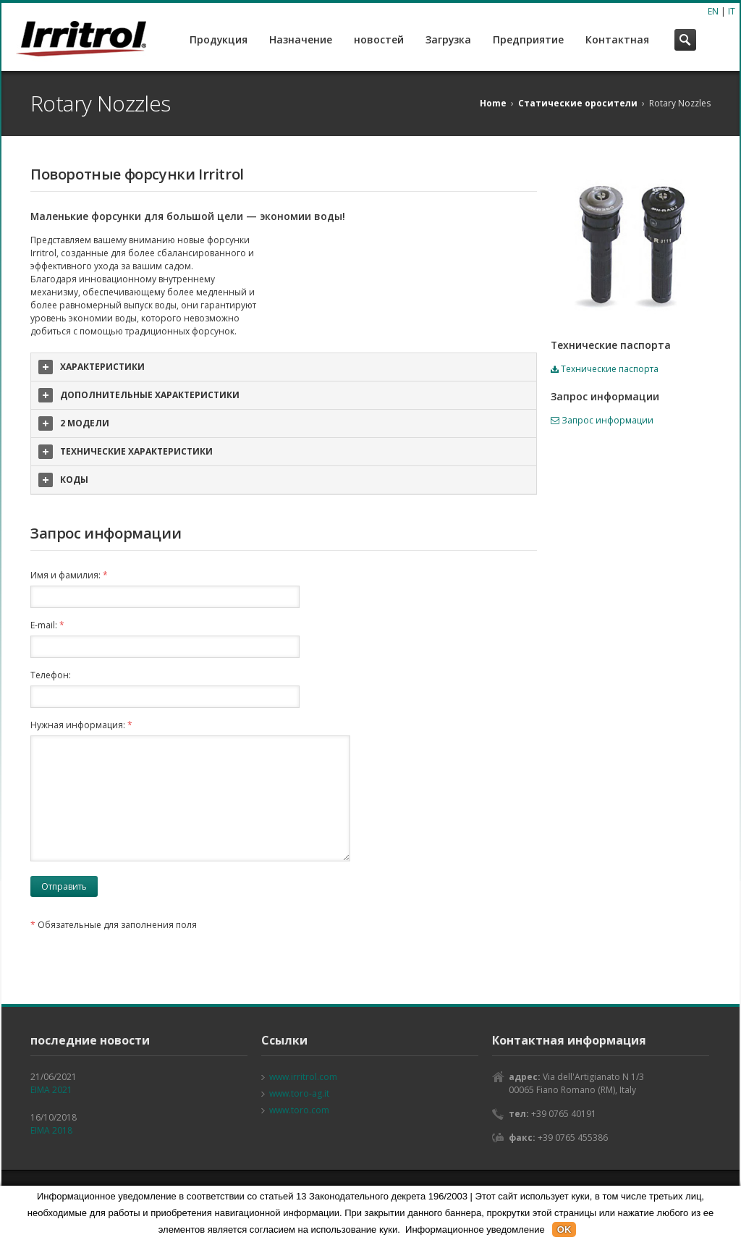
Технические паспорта (605, 369)
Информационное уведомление (475, 1229)
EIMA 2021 (51, 1090)
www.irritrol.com (303, 1077)
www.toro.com (299, 1110)
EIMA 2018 (51, 1130)
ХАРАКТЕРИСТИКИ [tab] (91, 367)
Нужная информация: (81, 725)
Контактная (617, 39)
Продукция (218, 39)
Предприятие (528, 39)
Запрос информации (602, 420)
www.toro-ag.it (299, 1093)
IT (731, 11)
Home (493, 103)
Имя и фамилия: (69, 575)
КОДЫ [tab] (63, 480)
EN (713, 11)
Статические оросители (578, 103)
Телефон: (50, 675)
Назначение (300, 39)
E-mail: (47, 625)
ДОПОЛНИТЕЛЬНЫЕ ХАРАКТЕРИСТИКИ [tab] (139, 395)
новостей (379, 39)
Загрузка (448, 39)
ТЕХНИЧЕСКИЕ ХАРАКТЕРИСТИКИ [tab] (125, 451)
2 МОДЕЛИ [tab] (73, 423)
